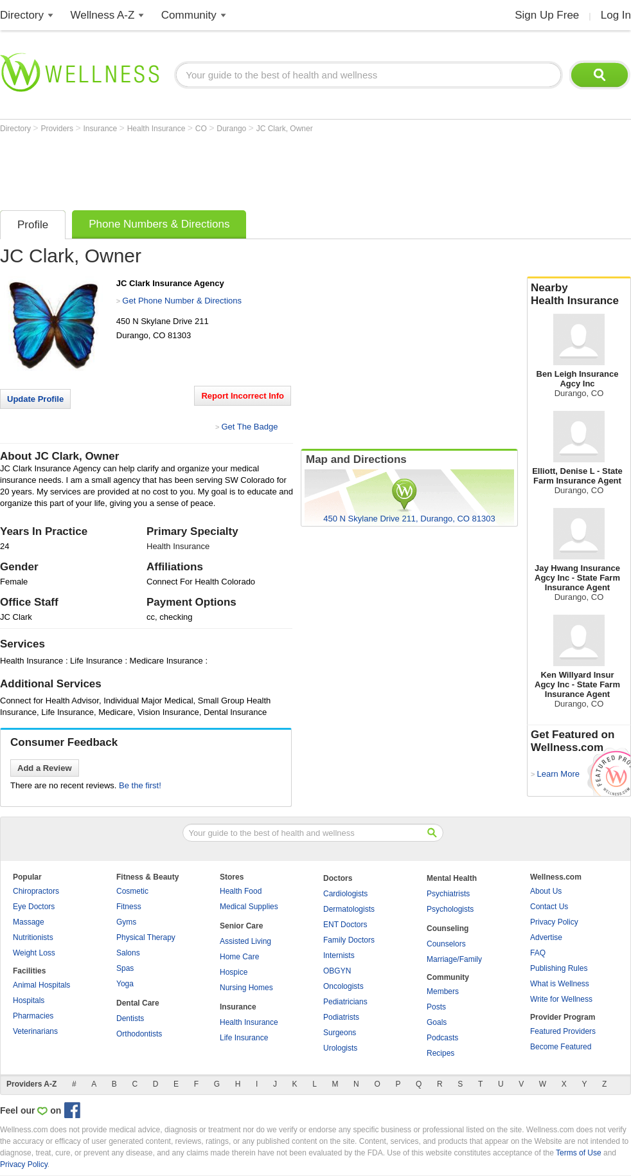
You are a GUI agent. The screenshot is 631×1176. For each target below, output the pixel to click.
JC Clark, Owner (284, 128)
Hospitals (28, 1000)
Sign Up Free (547, 15)
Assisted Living (245, 941)
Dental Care (137, 1003)
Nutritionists (33, 937)
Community (189, 15)
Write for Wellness (561, 999)
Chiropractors (36, 891)
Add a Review (44, 768)
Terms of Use (578, 1152)
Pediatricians (345, 1001)
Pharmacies (33, 1015)
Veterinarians (35, 1031)
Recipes (440, 1053)
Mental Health (452, 878)
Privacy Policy (554, 922)
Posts (436, 1006)
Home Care (239, 956)
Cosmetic (132, 891)
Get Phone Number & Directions (182, 300)
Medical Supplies (249, 906)
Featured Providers (563, 1031)
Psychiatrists (448, 893)
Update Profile (35, 399)
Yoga (125, 983)
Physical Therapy (145, 937)
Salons (128, 952)
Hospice (233, 972)
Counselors (446, 943)
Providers (57, 128)
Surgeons (339, 1032)
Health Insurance (157, 128)
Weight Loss (34, 952)
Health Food (241, 891)
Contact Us (549, 906)
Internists (339, 955)
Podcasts (442, 1037)
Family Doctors (349, 940)
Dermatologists (349, 909)
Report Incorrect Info (242, 396)
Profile (32, 225)
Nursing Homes (246, 987)
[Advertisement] (234, 168)
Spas (125, 968)
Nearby (579, 294)
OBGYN (337, 970)
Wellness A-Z (103, 15)
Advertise (546, 937)
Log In (616, 15)
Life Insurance (244, 1037)
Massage (28, 922)
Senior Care (241, 925)
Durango (232, 128)
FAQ (538, 952)
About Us (546, 891)
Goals (437, 1022)
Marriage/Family (454, 959)
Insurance (102, 128)
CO (202, 128)
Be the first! (140, 785)
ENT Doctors (345, 924)
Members (443, 991)
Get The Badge (249, 426)
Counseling (447, 928)
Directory (22, 15)
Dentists (130, 1018)
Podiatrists (341, 1017)
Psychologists (450, 909)
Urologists (340, 1048)
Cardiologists (345, 893)
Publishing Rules (558, 968)
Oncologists (343, 986)
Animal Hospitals (41, 985)
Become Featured (560, 1046)
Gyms (126, 922)
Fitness (128, 906)
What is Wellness (559, 983)
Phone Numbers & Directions (159, 224)
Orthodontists (139, 1033)
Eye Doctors (34, 906)
